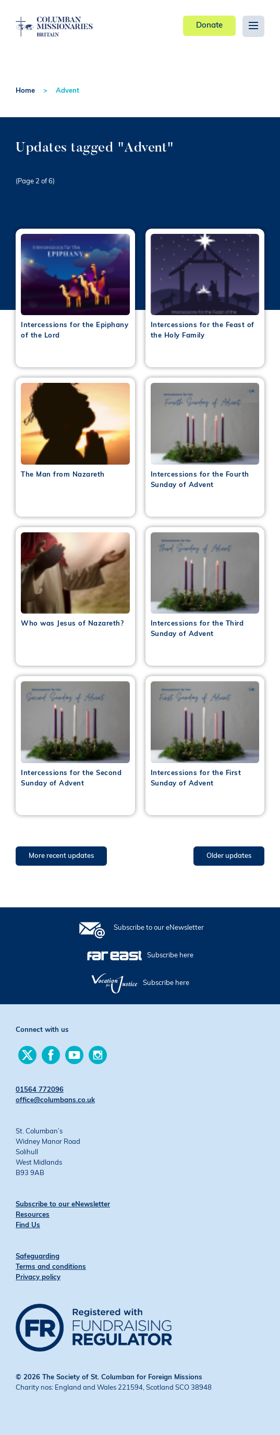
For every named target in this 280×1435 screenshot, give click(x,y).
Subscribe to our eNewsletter (159, 928)
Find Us (28, 1225)
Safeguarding (37, 1256)
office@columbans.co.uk (55, 1100)
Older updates (228, 856)
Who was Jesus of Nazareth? (72, 623)
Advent (67, 91)
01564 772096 (40, 1090)
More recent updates (61, 856)
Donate (209, 26)
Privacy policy (38, 1277)
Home (25, 91)
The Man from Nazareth (63, 474)
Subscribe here (170, 955)
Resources (33, 1215)
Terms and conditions (51, 1267)
